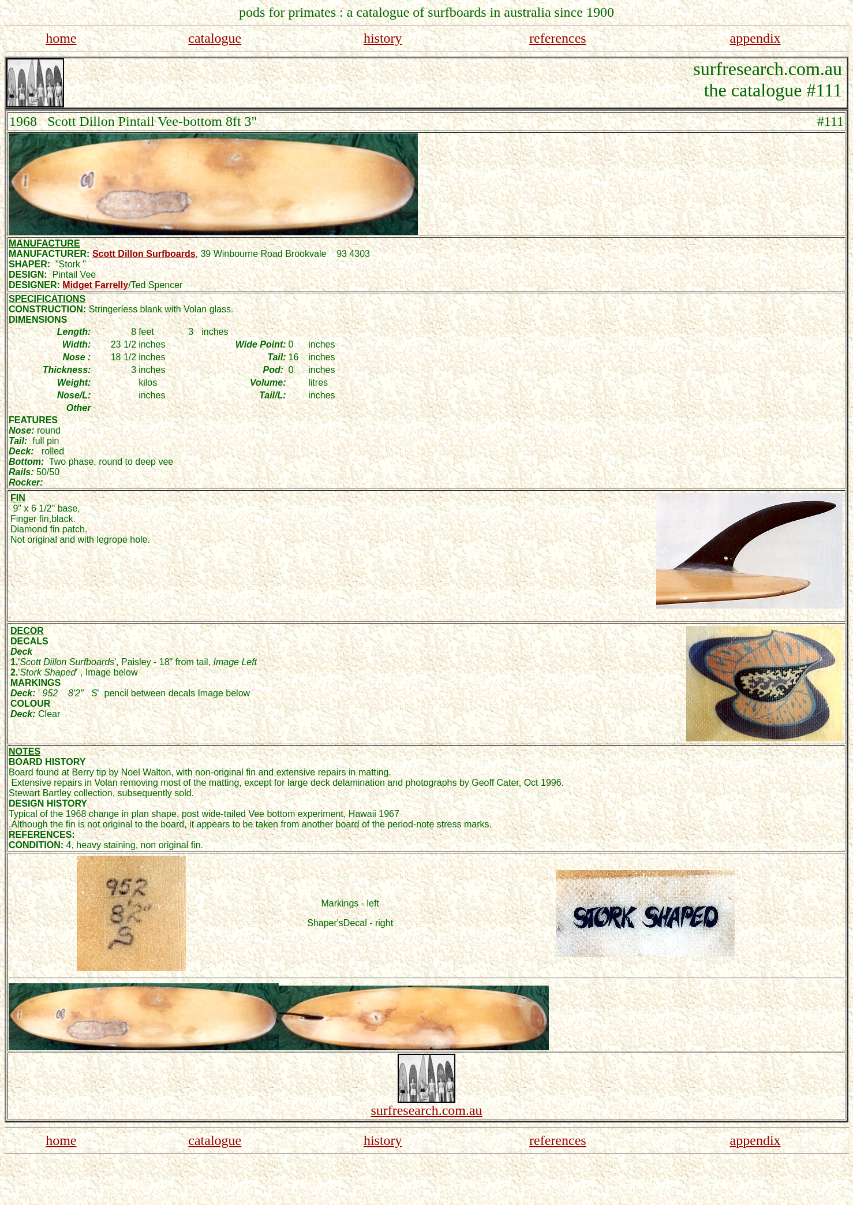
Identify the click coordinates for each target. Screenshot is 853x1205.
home (61, 38)
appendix (755, 38)
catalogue (214, 38)
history (383, 38)
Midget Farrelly (95, 285)
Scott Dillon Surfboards (144, 254)
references (557, 38)
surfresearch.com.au (426, 1110)
